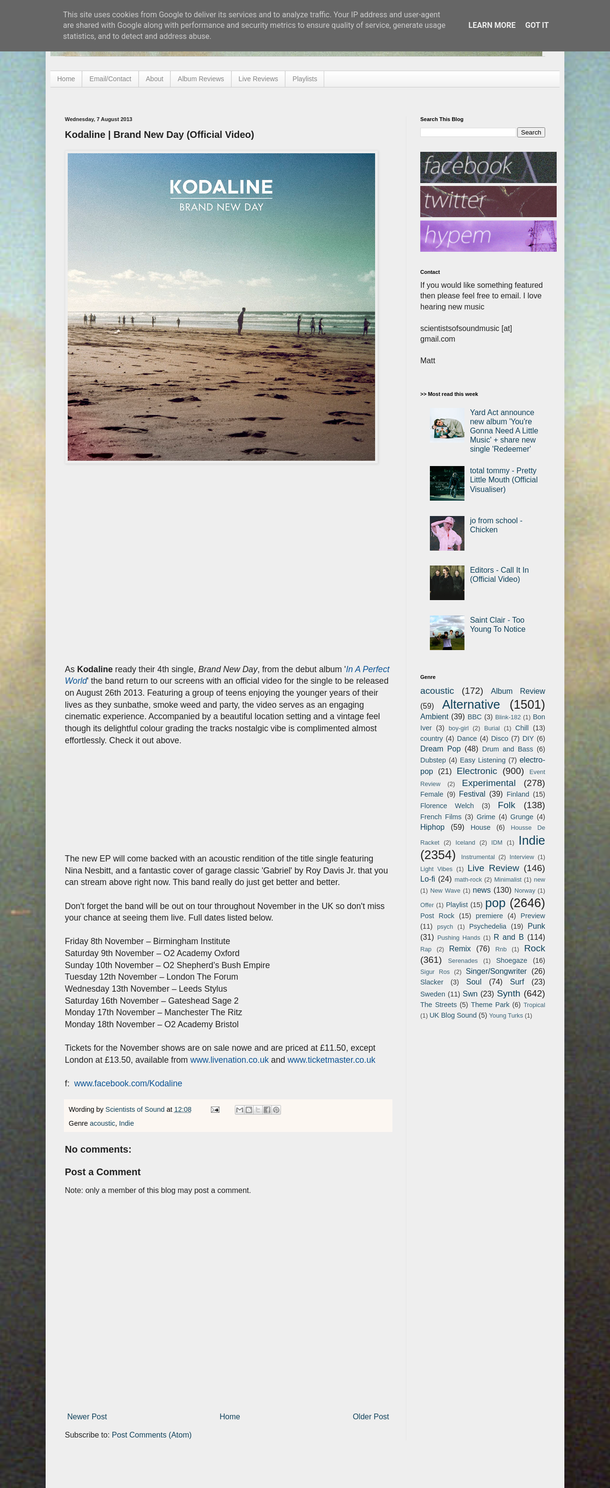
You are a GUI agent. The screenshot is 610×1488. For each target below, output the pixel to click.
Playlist (457, 905)
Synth (508, 993)
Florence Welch (447, 806)
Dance (467, 738)
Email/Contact (110, 79)
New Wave (445, 890)
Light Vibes (436, 869)
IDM (496, 842)
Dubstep (433, 760)
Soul (474, 982)
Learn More (491, 25)
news (481, 890)
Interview (522, 857)
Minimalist (508, 879)
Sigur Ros (435, 971)
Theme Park (490, 1004)
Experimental (489, 783)
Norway (524, 890)
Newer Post (87, 1417)
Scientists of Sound (136, 1109)
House (481, 827)
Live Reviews (258, 79)
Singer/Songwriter (496, 971)
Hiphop (432, 827)
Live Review (493, 868)
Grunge (522, 817)
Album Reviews (201, 79)
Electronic (477, 771)
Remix (460, 949)
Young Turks (506, 1015)
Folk (506, 805)
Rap (425, 949)
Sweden (432, 994)
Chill (522, 728)
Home (66, 79)
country (431, 738)
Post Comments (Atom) (152, 1435)
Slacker (431, 982)
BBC (474, 717)
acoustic (102, 1123)
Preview (533, 916)
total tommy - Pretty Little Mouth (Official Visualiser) (503, 480)
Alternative (471, 704)
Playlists (305, 79)
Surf (517, 982)
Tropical (534, 1004)
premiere (489, 916)
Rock (534, 948)
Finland (518, 794)
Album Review (518, 691)
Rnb (500, 949)
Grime (485, 817)
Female (431, 794)
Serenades (463, 960)
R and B (509, 937)
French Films (441, 817)
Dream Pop (440, 749)
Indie (126, 1123)
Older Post (371, 1417)
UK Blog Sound (452, 1015)
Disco (499, 738)
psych (445, 926)
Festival (472, 794)
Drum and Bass (507, 749)
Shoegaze (511, 960)
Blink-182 (508, 717)
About (155, 79)
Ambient (434, 717)
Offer (427, 905)
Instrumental (478, 857)
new (539, 879)
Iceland (465, 842)
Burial (492, 728)
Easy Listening (483, 760)
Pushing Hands (458, 937)
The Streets (438, 1004)
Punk (536, 926)
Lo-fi (427, 879)
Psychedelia (488, 926)
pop (495, 903)
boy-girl (459, 728)
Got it (537, 25)
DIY (528, 738)
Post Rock (437, 916)
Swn (470, 994)
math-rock (468, 879)
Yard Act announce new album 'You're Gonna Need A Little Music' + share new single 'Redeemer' (504, 431)
